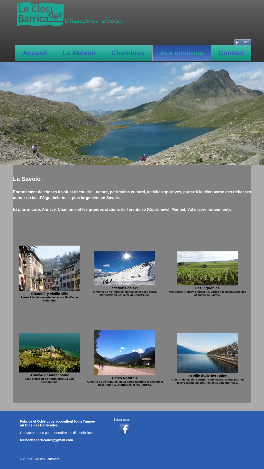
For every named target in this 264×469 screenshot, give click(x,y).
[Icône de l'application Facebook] (124, 429)
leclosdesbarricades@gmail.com (46, 440)
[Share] (242, 42)
